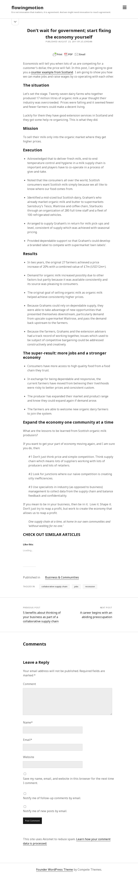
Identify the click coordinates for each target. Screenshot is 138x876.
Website (28, 757)
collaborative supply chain (54, 586)
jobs (76, 586)
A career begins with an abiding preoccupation (96, 615)
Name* (28, 722)
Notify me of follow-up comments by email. (52, 798)
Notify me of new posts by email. (45, 811)
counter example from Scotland (52, 72)
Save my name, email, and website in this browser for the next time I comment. (68, 781)
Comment (29, 684)
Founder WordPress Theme (54, 869)
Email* (27, 740)
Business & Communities (62, 577)
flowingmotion (27, 7)
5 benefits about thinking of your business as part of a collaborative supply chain (42, 617)
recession (90, 586)
